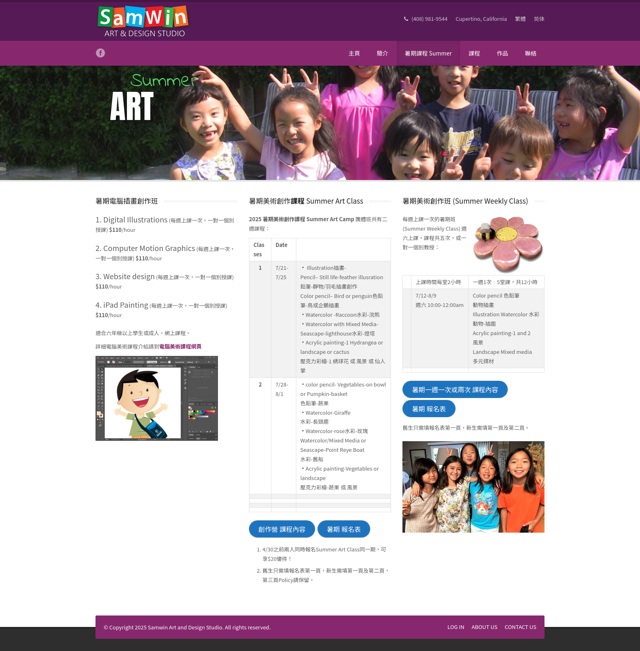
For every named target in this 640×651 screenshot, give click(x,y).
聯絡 (530, 53)
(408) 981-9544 (425, 18)
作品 (502, 53)
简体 (539, 18)
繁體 (520, 18)
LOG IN (455, 627)
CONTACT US (520, 627)
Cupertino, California (481, 18)
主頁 (354, 53)
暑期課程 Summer (428, 53)
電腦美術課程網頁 (180, 346)
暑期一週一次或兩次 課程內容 (455, 389)
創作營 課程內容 (282, 529)
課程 (474, 53)
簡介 (382, 53)
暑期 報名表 (344, 529)
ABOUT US (485, 627)
